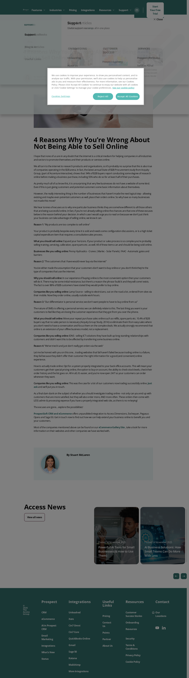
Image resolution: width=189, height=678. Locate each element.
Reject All (103, 96)
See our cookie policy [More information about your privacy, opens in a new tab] (123, 87)
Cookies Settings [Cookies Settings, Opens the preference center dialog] (61, 96)
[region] (95, 86)
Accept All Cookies (127, 96)
